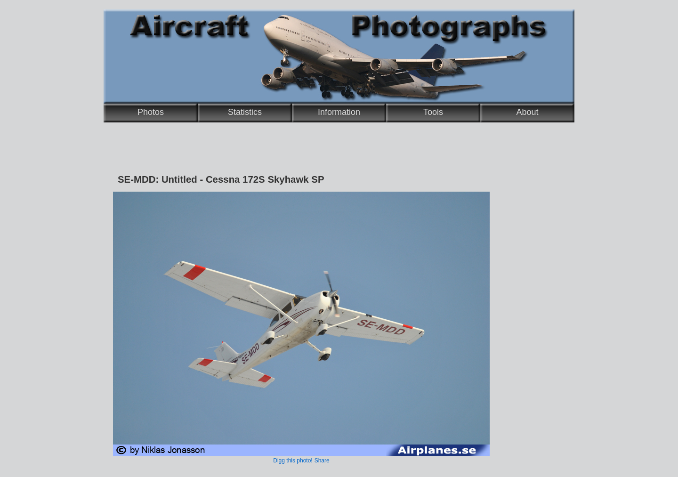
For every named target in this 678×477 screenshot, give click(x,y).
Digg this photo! (292, 460)
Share (322, 460)
